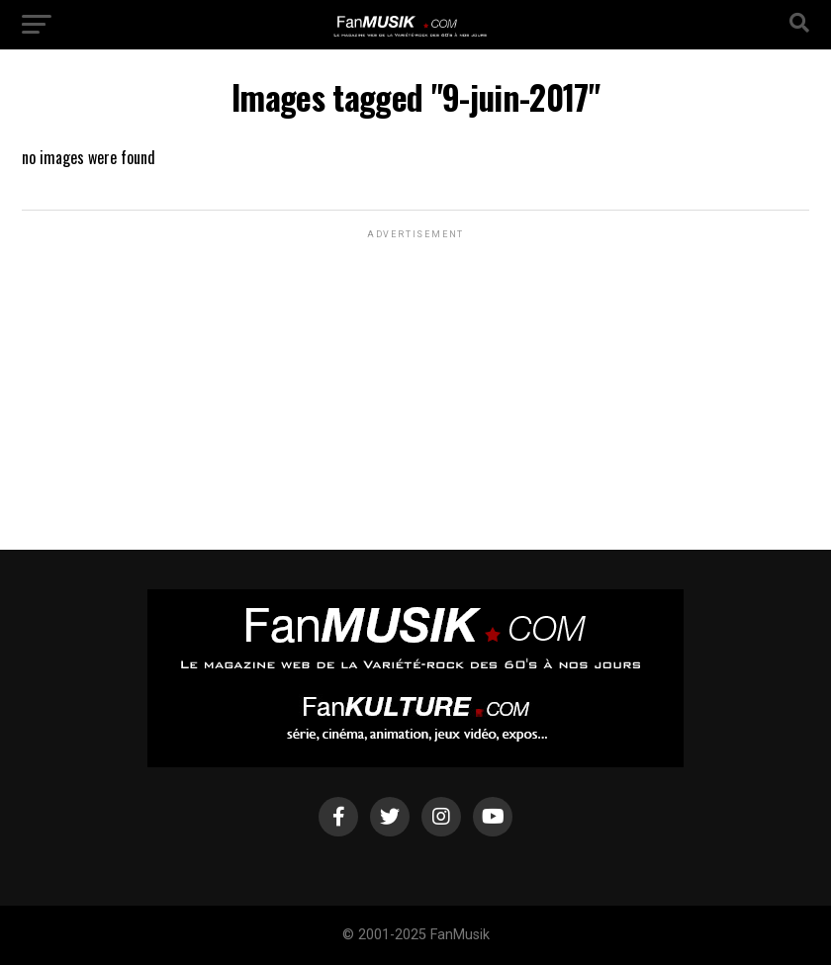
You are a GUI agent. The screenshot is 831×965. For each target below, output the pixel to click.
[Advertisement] (415, 366)
